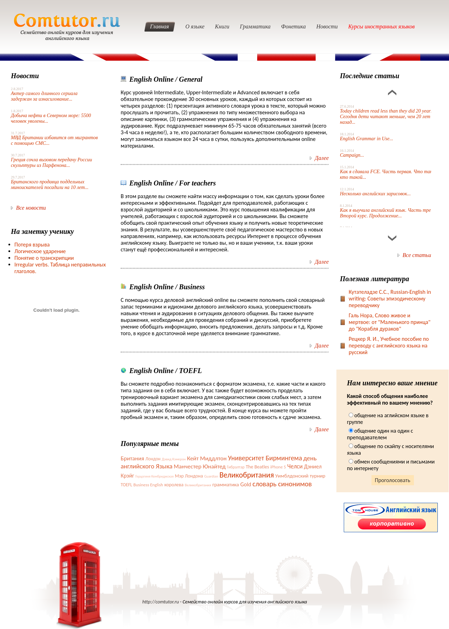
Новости (327, 26)
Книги (222, 26)
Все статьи (417, 255)
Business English (148, 484)
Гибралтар (235, 467)
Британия (132, 458)
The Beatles (257, 467)
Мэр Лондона (189, 476)
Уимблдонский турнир (300, 476)
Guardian (211, 476)
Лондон (152, 459)
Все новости (31, 208)
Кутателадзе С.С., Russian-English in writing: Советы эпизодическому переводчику (390, 299)
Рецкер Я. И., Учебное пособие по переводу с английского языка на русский (389, 346)
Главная (159, 26)
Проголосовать (392, 480)
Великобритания (246, 475)
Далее (322, 158)
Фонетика (293, 26)
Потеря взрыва (32, 244)
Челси (295, 466)
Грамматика (255, 26)
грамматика (226, 484)
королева (173, 485)
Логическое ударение (40, 251)
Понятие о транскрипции (44, 258)
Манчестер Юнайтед (200, 466)
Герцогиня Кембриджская (154, 476)
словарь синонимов (282, 484)
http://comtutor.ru (160, 602)
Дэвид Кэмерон (174, 459)
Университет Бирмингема (265, 458)
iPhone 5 (278, 466)
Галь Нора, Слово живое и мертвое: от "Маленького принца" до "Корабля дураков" (389, 322)
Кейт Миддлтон (207, 458)
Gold (245, 484)
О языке (195, 26)
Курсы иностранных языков (381, 26)
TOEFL (126, 485)
